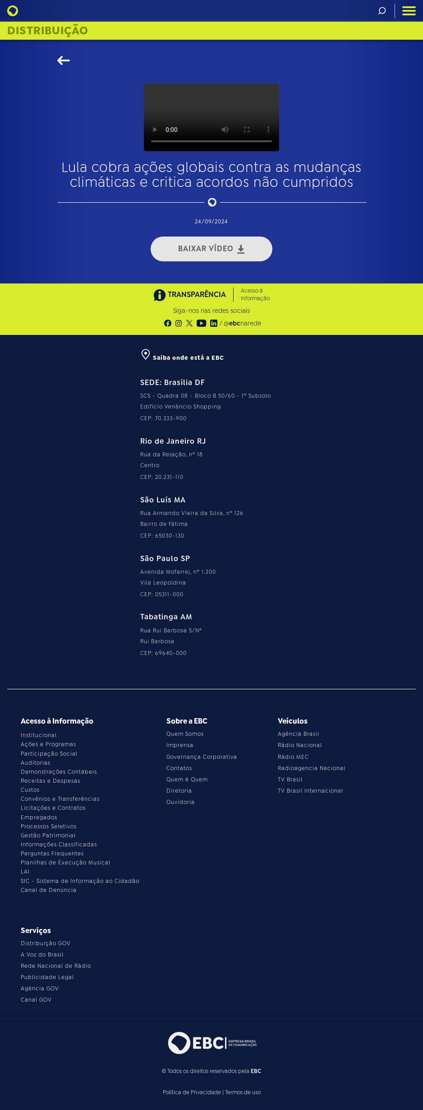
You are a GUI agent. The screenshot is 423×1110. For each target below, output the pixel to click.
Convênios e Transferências (60, 799)
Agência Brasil (298, 734)
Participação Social (49, 753)
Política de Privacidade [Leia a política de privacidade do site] (192, 1092)
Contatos (179, 768)
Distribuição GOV (46, 943)
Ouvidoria (180, 802)
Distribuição (47, 30)
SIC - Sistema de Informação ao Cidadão (80, 881)
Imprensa (179, 745)
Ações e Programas (48, 744)
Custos (30, 790)
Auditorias (36, 762)
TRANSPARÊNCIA (190, 295)
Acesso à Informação (255, 294)
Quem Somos (185, 734)
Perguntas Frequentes (52, 853)
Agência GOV (40, 988)
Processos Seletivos (49, 826)
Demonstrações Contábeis (59, 772)
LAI (25, 871)
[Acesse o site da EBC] (211, 1043)
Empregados (39, 817)
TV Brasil (290, 779)
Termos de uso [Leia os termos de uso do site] (243, 1092)
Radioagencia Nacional (311, 768)
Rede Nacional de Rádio (56, 966)
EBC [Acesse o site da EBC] (256, 1071)
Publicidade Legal (47, 977)
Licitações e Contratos (53, 808)
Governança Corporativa (201, 757)
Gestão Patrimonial (48, 835)
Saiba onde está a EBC (182, 358)
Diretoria (179, 790)
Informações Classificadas (59, 844)
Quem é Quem (187, 779)
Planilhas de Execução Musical (65, 862)
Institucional (39, 735)
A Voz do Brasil (42, 954)
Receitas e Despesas (50, 781)
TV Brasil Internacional (310, 790)
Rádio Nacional (300, 745)
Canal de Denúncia (49, 890)
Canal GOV (36, 999)
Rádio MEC (293, 757)
